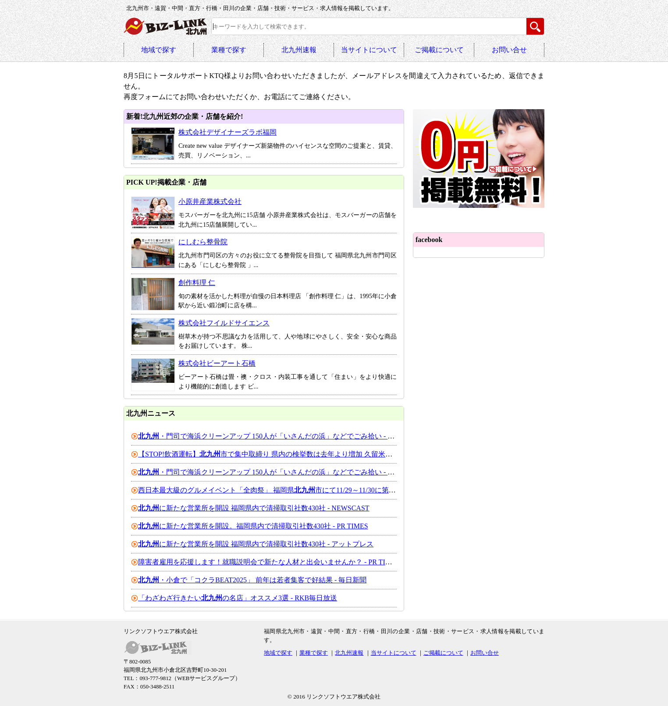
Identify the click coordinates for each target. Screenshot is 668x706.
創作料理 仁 (196, 282)
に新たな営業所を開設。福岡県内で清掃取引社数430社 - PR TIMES (253, 526)
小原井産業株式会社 (210, 201)
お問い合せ (509, 49)
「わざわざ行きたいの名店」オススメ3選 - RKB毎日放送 (237, 598)
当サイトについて (369, 49)
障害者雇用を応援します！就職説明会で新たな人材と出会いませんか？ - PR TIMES (269, 562)
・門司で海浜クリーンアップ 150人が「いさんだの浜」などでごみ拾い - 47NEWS (276, 436)
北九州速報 (298, 49)
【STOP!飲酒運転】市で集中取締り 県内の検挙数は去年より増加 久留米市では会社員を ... (289, 454)
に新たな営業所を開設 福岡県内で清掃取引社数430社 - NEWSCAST (254, 508)
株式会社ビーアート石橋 (217, 363)
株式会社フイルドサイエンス (224, 323)
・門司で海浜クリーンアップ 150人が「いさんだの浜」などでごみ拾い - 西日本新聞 (280, 472)
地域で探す (158, 49)
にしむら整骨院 (202, 242)
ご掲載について (439, 49)
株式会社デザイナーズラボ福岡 (227, 132)
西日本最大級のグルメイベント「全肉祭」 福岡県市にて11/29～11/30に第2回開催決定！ (286, 490)
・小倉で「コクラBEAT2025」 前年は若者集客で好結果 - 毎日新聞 (252, 580)
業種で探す (228, 49)
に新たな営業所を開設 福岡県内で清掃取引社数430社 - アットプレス (255, 544)
